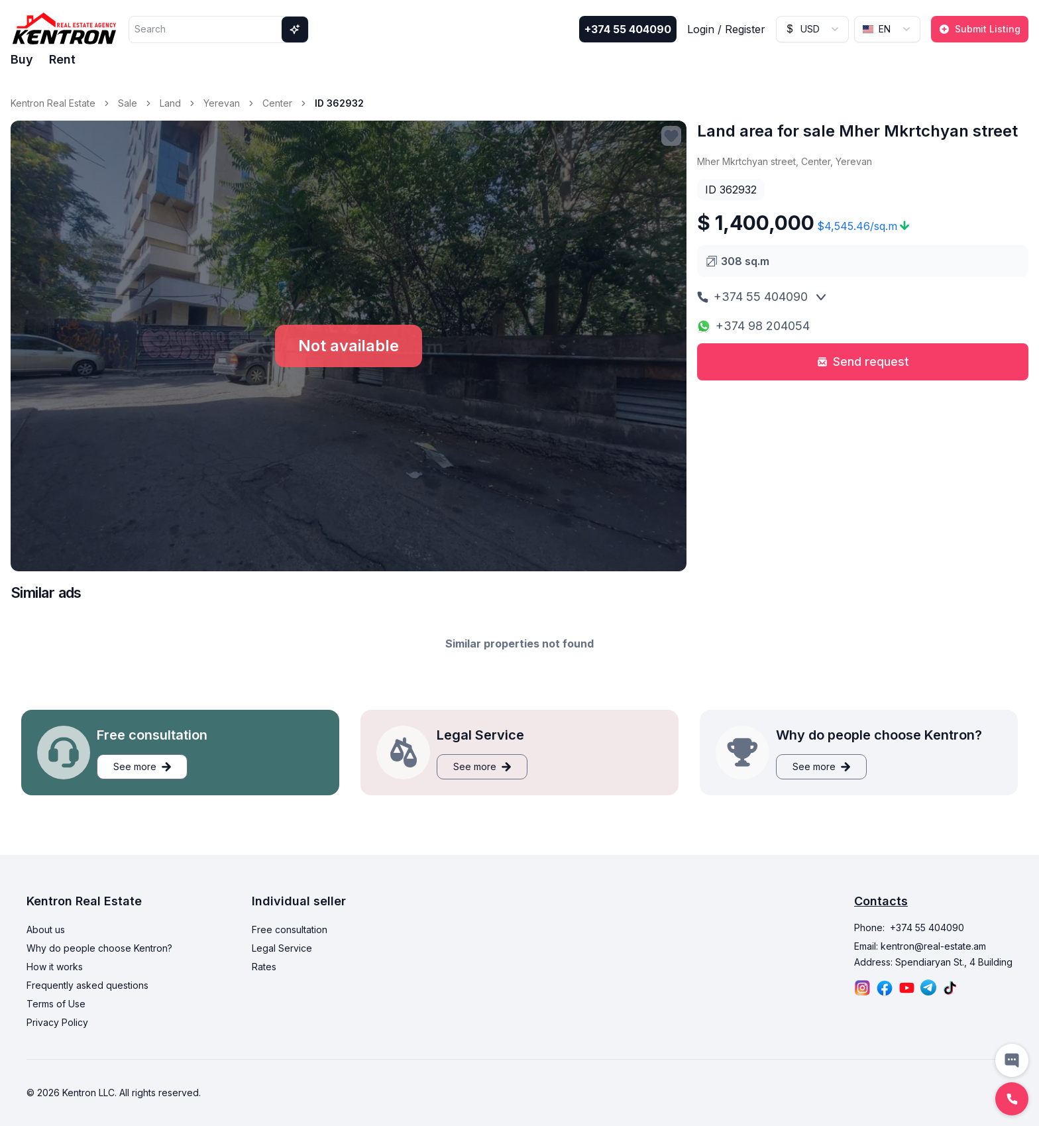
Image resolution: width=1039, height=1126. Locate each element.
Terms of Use (56, 1003)
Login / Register (726, 29)
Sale (127, 103)
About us (46, 929)
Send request (863, 361)
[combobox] (812, 29)
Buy (22, 59)
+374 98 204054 (753, 326)
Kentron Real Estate (53, 103)
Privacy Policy (57, 1022)
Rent (62, 59)
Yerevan (221, 103)
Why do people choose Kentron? (99, 948)
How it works (55, 966)
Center (277, 103)
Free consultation (289, 929)
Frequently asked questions (87, 985)
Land (170, 103)
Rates (264, 966)
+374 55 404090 (627, 29)
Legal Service (282, 948)
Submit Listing (979, 28)
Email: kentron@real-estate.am (920, 946)
